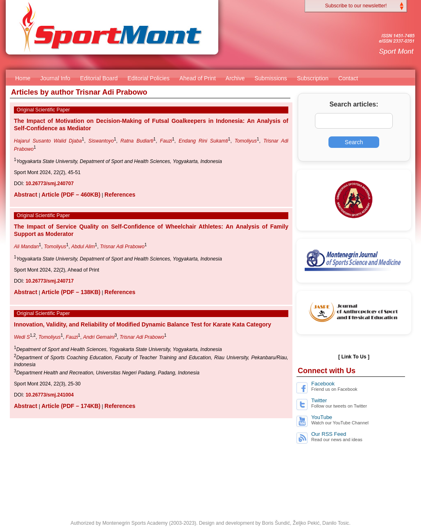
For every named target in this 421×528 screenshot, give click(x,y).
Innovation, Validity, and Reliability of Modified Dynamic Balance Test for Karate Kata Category (142, 324)
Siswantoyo (101, 141)
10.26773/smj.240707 (49, 183)
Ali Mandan (26, 246)
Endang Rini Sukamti (203, 141)
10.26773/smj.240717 (49, 281)
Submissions (271, 78)
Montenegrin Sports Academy (134, 523)
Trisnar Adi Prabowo (122, 246)
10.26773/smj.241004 (49, 395)
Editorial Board (99, 78)
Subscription (312, 78)
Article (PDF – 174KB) (70, 406)
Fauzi (166, 141)
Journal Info (55, 78)
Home (22, 78)
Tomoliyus (246, 141)
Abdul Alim (83, 246)
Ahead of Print (197, 78)
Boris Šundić (276, 523)
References (120, 194)
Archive (235, 78)
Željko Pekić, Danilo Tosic (321, 523)
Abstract (26, 194)
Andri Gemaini (99, 337)
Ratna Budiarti (137, 141)
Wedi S (22, 337)
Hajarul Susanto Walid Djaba (48, 141)
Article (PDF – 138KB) (70, 292)
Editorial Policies (148, 78)
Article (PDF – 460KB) (70, 194)
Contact (348, 78)
